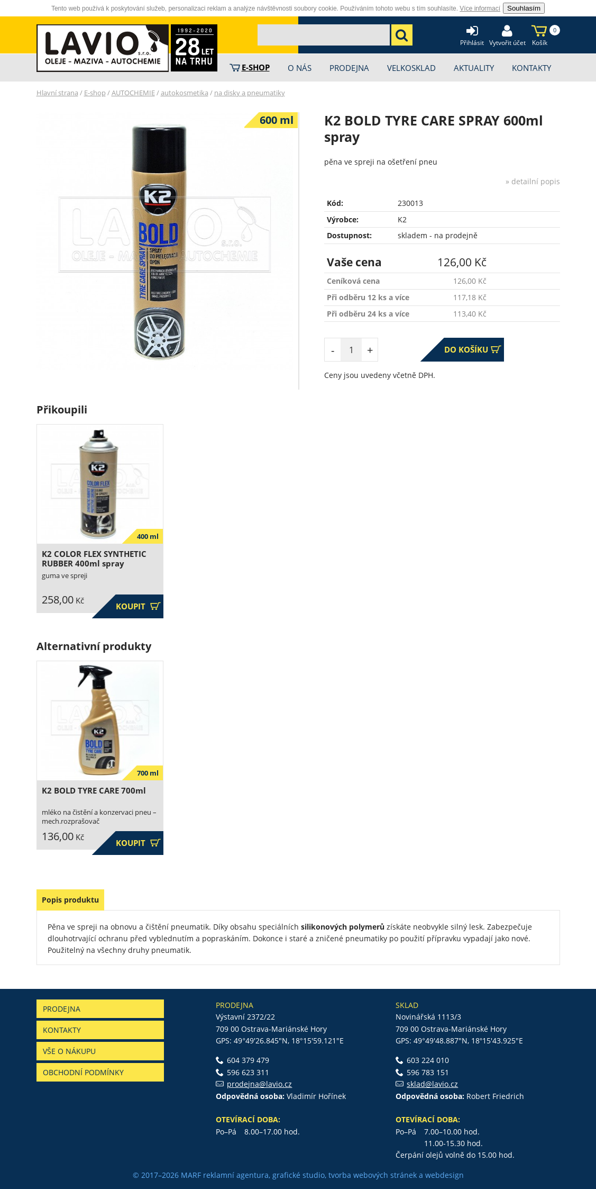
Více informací (480, 8)
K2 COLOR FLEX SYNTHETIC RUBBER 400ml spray (94, 558)
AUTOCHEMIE (133, 92)
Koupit (138, 606)
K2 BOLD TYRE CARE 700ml (94, 790)
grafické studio (298, 1175)
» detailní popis (533, 181)
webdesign (444, 1175)
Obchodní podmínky (83, 1072)
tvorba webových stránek (372, 1175)
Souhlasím (523, 8)
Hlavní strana (57, 92)
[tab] (70, 900)
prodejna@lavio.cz (259, 1084)
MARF (191, 1175)
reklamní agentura (236, 1175)
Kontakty (62, 1030)
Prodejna (61, 1009)
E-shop (95, 92)
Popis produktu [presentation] (70, 900)
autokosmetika (184, 92)
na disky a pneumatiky (249, 92)
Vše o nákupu (69, 1051)
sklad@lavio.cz (432, 1084)
